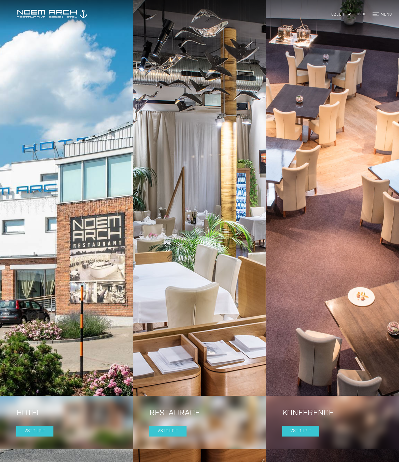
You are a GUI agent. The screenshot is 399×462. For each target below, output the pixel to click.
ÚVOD (361, 14)
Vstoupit (34, 414)
